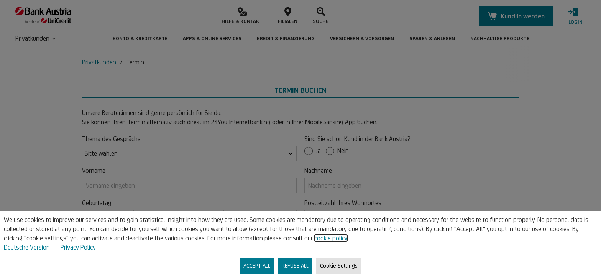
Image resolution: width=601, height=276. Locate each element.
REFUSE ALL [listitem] (295, 265)
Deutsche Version (27, 247)
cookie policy (331, 238)
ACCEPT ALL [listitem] (256, 265)
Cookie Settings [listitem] (339, 265)
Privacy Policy (78, 247)
